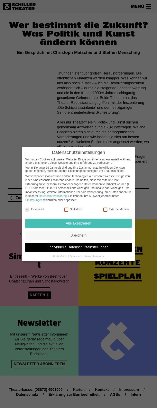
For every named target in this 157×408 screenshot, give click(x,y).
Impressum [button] (98, 253)
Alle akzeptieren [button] (78, 220)
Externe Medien (116, 206)
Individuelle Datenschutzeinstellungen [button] (79, 244)
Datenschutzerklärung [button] (80, 253)
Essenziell (34, 206)
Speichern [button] (79, 232)
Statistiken (73, 206)
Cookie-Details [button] (60, 253)
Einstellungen (34, 197)
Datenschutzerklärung (53, 193)
